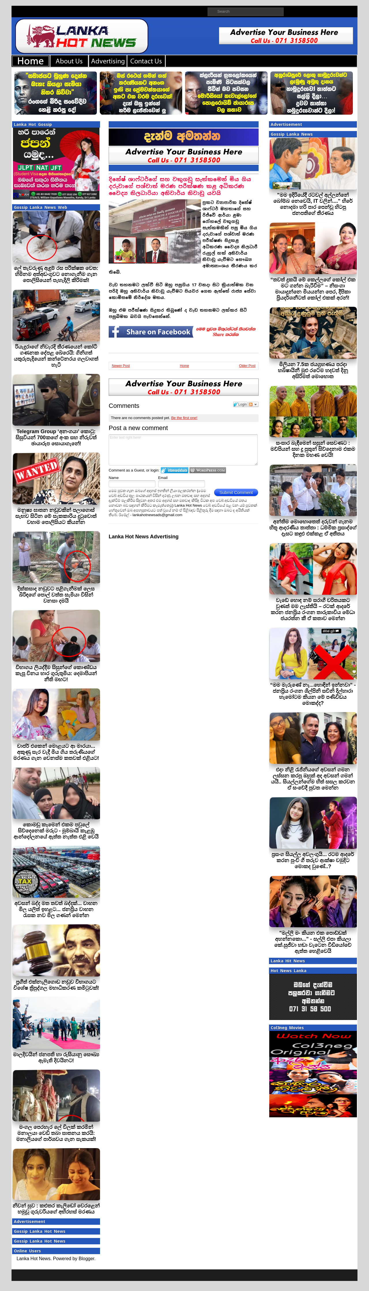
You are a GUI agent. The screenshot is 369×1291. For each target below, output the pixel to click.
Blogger (86, 1258)
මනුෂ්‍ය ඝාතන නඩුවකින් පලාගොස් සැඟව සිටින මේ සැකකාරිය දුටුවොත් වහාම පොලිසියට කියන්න (56, 516)
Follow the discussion (253, 404)
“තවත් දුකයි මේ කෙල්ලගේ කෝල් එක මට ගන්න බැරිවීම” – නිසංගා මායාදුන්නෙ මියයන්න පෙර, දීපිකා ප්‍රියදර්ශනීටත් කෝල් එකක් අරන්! (312, 289)
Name (114, 478)
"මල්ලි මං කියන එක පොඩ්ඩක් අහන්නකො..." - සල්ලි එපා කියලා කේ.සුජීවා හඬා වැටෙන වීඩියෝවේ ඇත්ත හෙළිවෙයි (312, 942)
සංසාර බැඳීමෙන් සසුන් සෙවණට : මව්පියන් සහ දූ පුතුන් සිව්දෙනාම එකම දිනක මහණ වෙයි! (312, 449)
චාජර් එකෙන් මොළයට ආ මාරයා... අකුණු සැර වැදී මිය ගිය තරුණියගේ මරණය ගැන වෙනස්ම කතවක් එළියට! (56, 752)
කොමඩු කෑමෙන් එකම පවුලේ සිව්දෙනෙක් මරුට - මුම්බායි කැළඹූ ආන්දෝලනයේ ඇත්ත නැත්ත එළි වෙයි (56, 831)
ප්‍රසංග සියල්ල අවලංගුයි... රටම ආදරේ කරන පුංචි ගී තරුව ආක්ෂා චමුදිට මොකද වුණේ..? (313, 860)
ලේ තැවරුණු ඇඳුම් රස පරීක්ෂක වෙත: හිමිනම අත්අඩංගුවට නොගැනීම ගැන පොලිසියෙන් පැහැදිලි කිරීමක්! (56, 274)
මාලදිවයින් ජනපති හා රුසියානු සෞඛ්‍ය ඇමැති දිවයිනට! (56, 1057)
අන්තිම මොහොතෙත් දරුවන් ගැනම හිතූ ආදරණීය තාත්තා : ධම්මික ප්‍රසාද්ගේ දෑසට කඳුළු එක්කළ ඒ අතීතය (313, 528)
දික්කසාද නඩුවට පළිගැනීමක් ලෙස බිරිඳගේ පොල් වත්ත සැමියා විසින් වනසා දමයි (56, 595)
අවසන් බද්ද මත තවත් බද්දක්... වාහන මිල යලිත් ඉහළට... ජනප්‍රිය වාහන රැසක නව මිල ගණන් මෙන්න (55, 909)
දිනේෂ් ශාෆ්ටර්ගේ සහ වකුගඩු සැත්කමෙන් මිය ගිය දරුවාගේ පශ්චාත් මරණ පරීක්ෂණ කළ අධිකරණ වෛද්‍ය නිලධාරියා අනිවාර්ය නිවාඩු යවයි (180, 186)
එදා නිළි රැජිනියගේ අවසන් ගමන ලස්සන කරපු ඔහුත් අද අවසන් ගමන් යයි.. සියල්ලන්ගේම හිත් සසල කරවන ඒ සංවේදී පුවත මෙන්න (313, 779)
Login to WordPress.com (207, 470)
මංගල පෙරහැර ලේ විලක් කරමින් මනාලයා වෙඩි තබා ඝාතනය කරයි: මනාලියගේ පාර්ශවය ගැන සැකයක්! (56, 1133)
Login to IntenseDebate (174, 470)
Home (184, 366)
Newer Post (121, 366)
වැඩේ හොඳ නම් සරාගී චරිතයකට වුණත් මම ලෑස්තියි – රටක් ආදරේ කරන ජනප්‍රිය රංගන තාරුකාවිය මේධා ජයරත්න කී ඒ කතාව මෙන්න (313, 609)
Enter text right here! (183, 449)
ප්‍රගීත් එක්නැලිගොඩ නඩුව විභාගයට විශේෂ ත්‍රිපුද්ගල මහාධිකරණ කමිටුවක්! (56, 985)
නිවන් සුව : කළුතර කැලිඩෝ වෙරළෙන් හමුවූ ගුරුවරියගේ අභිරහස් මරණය (56, 1209)
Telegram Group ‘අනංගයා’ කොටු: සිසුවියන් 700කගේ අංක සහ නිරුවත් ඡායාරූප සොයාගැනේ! (56, 437)
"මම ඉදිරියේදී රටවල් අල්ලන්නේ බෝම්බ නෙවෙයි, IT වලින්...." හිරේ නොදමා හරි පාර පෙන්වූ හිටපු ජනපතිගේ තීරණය (313, 204)
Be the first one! (184, 418)
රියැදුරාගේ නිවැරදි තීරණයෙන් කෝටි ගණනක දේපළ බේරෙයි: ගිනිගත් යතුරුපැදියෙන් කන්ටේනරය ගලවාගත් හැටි (56, 356)
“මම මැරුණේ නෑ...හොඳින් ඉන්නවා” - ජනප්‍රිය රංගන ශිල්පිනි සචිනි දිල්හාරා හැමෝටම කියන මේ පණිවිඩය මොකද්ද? (313, 694)
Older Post (247, 366)
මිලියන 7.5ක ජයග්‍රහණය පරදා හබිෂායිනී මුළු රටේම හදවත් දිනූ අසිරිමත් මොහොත (313, 370)
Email (163, 478)
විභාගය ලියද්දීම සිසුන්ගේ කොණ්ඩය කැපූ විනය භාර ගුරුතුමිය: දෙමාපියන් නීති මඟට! (56, 673)
